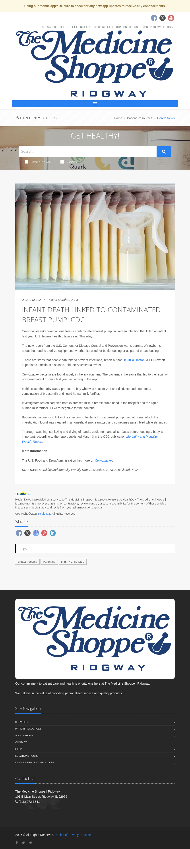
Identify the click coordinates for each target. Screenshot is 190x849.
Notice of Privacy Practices (34, 762)
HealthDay (44, 514)
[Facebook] (17, 843)
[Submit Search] (164, 151)
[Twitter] (23, 843)
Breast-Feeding (27, 561)
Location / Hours (126, 27)
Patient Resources (139, 118)
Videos (68, 162)
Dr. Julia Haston (134, 360)
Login (169, 27)
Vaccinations (24, 735)
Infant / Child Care (72, 561)
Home (118, 118)
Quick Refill (102, 27)
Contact (21, 742)
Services (21, 722)
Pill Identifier (79, 27)
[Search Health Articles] (88, 151)
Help (63, 27)
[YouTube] (30, 843)
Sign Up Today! (151, 27)
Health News (37, 162)
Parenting (49, 561)
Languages (48, 27)
